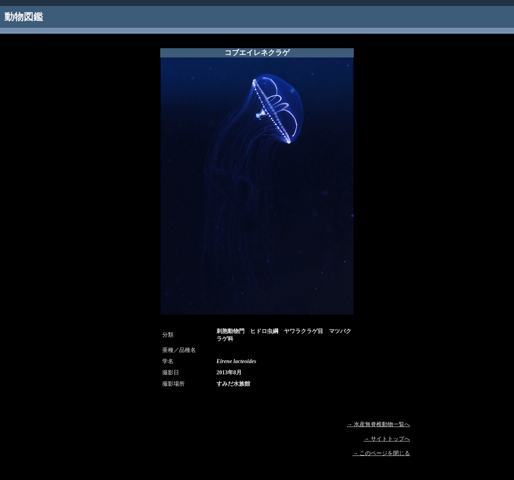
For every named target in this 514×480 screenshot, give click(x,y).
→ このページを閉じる (381, 453)
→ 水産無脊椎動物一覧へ (378, 424)
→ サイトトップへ (387, 439)
